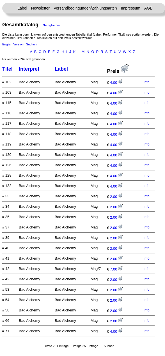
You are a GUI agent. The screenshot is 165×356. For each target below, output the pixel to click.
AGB (148, 8)
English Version (13, 44)
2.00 (116, 197)
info (147, 82)
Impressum (130, 8)
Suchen (31, 44)
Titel (7, 69)
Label (22, 8)
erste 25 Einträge (57, 346)
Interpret (29, 69)
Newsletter (40, 8)
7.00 (116, 269)
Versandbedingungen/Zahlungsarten (85, 8)
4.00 (116, 82)
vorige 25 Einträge (85, 346)
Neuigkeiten (51, 25)
